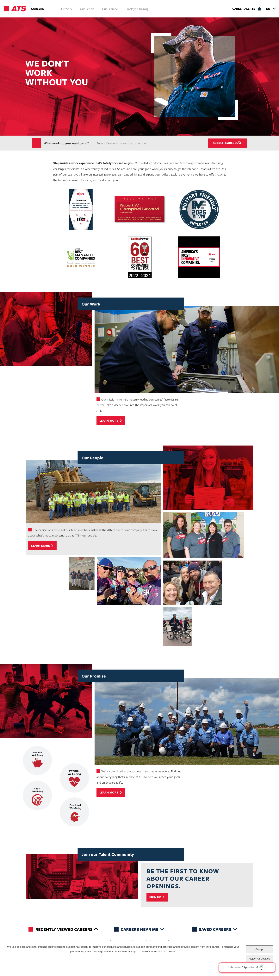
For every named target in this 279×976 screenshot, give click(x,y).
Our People (87, 9)
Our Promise (110, 9)
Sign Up (155, 897)
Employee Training (137, 9)
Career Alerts (243, 9)
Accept (259, 949)
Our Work (66, 9)
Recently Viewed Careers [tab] (64, 929)
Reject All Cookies (259, 958)
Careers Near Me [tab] (139, 929)
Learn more (108, 421)
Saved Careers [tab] (215, 929)
